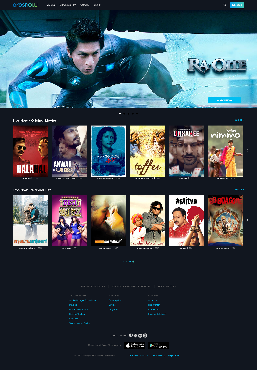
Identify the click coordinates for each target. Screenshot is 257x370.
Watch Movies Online (79, 323)
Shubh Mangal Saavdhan (82, 300)
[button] (120, 114)
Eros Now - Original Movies (35, 120)
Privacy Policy (158, 355)
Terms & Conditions (138, 355)
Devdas (73, 304)
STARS (97, 5)
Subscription (115, 300)
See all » (239, 120)
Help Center (154, 304)
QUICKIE (85, 5)
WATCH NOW (224, 100)
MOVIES (52, 5)
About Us (152, 300)
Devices (113, 304)
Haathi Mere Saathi (78, 309)
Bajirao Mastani (77, 314)
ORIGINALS (65, 5)
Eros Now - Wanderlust (32, 190)
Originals (113, 309)
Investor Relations (157, 314)
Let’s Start (237, 5)
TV (75, 5)
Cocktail (73, 318)
